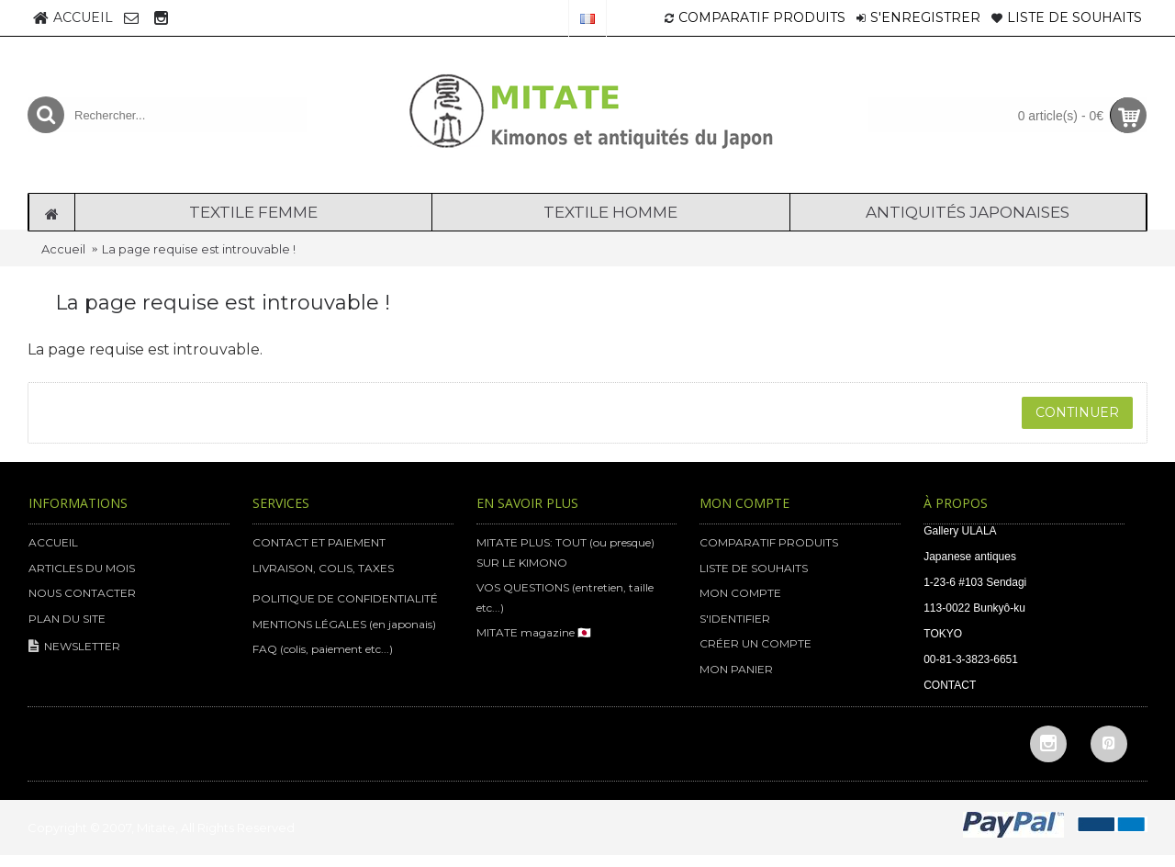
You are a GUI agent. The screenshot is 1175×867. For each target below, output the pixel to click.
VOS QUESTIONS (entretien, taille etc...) (565, 597)
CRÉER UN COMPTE (755, 643)
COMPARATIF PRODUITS (768, 542)
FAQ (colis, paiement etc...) (322, 649)
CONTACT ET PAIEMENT (319, 542)
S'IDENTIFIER (734, 618)
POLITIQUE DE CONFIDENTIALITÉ (345, 598)
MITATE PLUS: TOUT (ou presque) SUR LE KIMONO (565, 552)
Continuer (1077, 412)
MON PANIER (736, 669)
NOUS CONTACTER (82, 593)
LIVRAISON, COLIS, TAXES (323, 568)
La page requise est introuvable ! (199, 249)
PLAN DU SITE (67, 618)
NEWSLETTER (74, 647)
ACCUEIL (53, 542)
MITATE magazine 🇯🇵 (533, 632)
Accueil (63, 249)
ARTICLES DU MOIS (81, 568)
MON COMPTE (740, 593)
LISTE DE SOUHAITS (753, 568)
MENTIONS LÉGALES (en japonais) (344, 624)
